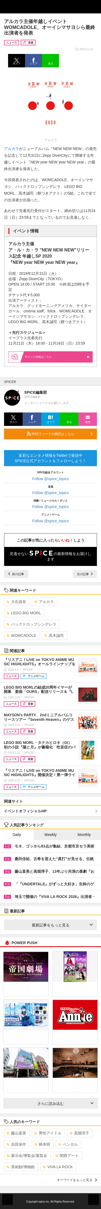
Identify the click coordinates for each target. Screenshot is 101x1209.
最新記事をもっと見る (62, 925)
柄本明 (42, 1144)
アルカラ (11, 149)
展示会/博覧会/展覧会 (26, 1155)
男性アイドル (47, 1133)
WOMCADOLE (21, 635)
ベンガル (68, 1144)
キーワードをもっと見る (77, 1180)
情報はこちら (57, 356)
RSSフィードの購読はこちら (60, 434)
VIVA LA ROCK (58, 1167)
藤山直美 (16, 1133)
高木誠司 (54, 635)
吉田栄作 (16, 1144)
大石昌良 (16, 602)
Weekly (50, 834)
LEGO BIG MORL (23, 613)
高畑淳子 (79, 1133)
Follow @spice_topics (50, 479)
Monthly (84, 834)
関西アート (67, 1155)
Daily (17, 834)
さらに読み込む (65, 1103)
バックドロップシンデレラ (31, 624)
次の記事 (85, 574)
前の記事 (16, 574)
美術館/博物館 (20, 1167)
